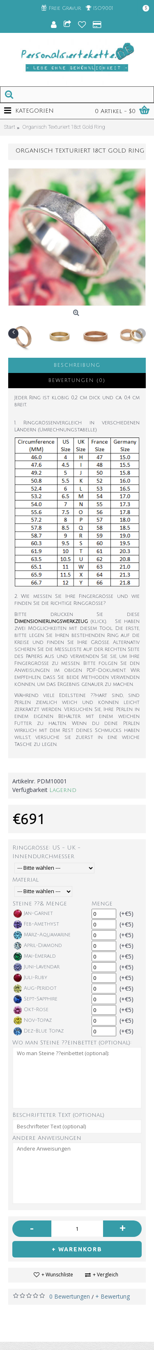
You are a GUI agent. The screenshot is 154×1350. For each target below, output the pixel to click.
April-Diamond (38, 946)
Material (25, 880)
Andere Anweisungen (46, 1138)
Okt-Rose (31, 1010)
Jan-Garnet (33, 914)
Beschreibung (77, 365)
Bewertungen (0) (77, 380)
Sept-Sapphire (35, 999)
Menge (102, 904)
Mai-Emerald (35, 956)
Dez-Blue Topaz (39, 1031)
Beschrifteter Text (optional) (58, 1115)
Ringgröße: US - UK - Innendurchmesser (46, 852)
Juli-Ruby (30, 978)
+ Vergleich (105, 1274)
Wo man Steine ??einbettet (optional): (71, 1043)
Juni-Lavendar (37, 967)
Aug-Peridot (35, 988)
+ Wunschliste (57, 1274)
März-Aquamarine (42, 935)
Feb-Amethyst (36, 924)
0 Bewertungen (69, 1296)
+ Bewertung (112, 1296)
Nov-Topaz (33, 1021)
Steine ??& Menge (40, 904)
